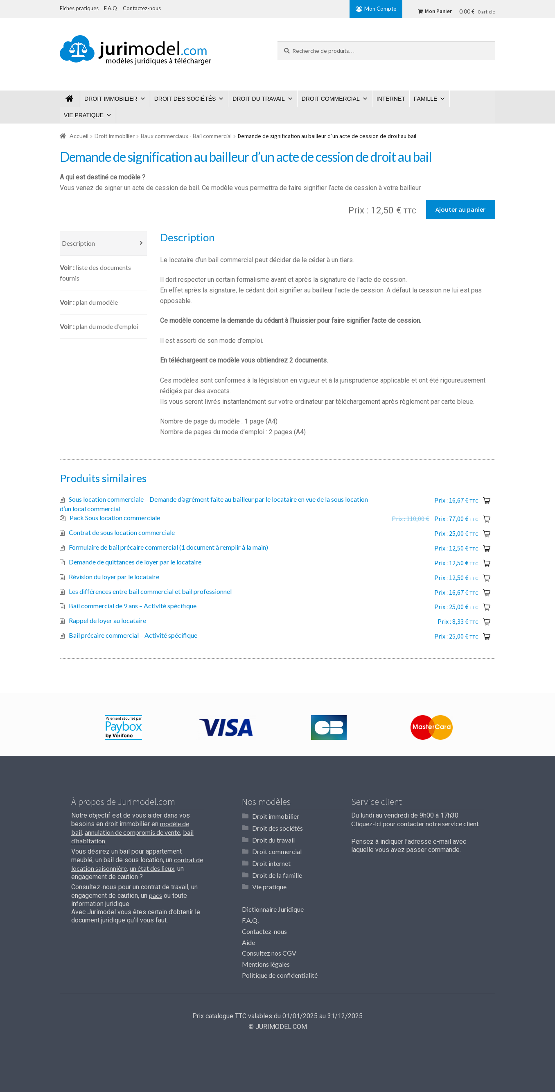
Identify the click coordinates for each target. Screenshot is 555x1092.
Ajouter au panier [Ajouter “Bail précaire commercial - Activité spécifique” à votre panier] (486, 638)
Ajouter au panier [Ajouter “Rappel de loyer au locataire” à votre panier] (486, 623)
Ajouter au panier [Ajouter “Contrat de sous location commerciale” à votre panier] (486, 535)
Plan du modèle (97, 304)
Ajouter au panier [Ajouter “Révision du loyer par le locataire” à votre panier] (486, 579)
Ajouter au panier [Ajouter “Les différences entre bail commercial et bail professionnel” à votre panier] (486, 594)
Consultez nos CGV (269, 952)
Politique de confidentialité (280, 974)
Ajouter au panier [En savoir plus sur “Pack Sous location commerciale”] (486, 521)
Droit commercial (331, 98)
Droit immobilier (111, 98)
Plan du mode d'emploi (107, 328)
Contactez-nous (264, 930)
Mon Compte (380, 8)
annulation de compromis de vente (132, 834)
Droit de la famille (277, 874)
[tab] (103, 245)
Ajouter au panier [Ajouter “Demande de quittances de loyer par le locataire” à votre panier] (486, 565)
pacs (155, 897)
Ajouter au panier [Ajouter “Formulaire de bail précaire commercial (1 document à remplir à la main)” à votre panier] (486, 550)
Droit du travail (258, 98)
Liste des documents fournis (95, 274)
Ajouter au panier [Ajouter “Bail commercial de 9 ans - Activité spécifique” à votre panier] (486, 609)
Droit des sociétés (185, 98)
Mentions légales (266, 963)
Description (78, 245)
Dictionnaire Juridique (273, 908)
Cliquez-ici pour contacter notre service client (415, 825)
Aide (248, 941)
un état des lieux (152, 870)
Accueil (79, 135)
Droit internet (271, 863)
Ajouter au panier (460, 209)
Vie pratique (84, 115)
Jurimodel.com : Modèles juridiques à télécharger (70, 99)
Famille (426, 98)
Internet (391, 98)
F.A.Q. (250, 919)
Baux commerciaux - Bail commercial (186, 135)
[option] (123, 729)
